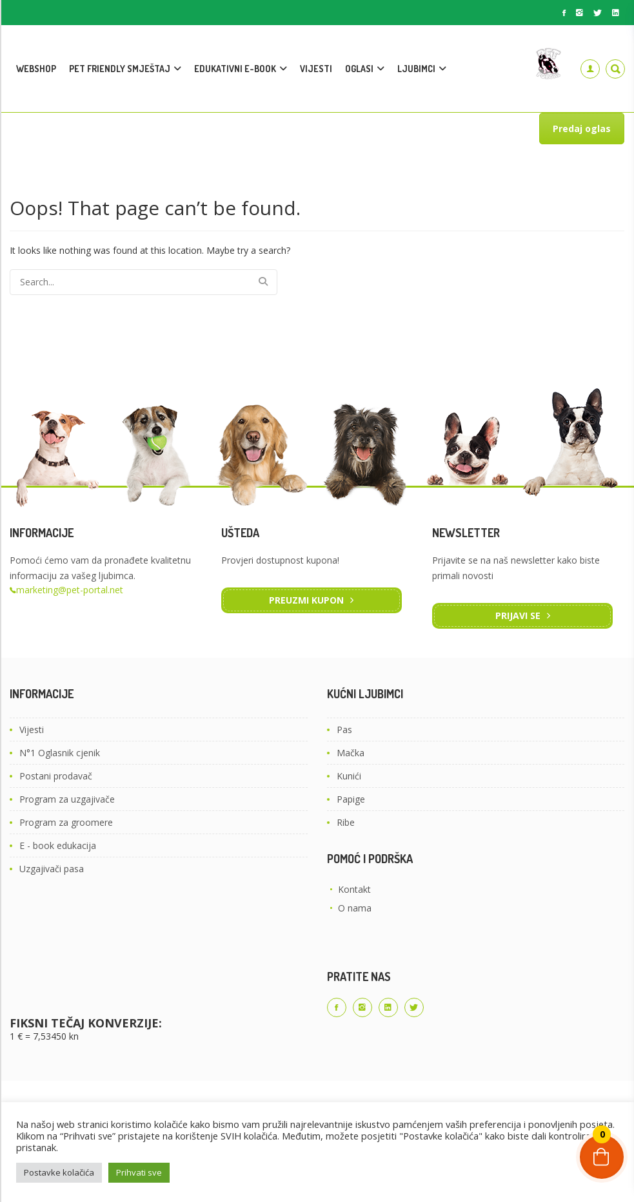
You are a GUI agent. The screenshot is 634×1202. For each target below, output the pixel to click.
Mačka (350, 753)
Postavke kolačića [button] (59, 1172)
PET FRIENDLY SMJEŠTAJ (119, 68)
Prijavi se (517, 615)
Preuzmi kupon (306, 600)
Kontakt (354, 889)
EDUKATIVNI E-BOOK (235, 68)
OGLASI (359, 68)
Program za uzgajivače (67, 799)
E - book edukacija (57, 845)
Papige (351, 799)
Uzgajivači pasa (51, 869)
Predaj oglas (582, 128)
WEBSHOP (36, 68)
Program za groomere (66, 822)
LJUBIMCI (416, 68)
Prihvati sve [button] (139, 1172)
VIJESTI (316, 68)
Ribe (346, 822)
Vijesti (31, 729)
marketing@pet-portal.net (69, 590)
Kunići (349, 776)
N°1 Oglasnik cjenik (59, 753)
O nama (354, 908)
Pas (344, 729)
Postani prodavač (55, 776)
